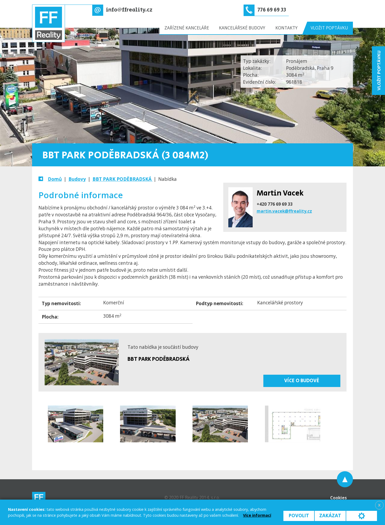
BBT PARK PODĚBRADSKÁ (123, 179)
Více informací (257, 515)
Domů (55, 179)
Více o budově (301, 380)
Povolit (299, 515)
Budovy (77, 179)
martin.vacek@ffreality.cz (284, 211)
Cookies (338, 498)
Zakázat (330, 515)
